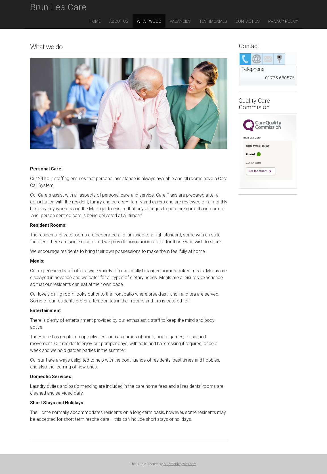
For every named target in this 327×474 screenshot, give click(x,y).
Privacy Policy (283, 21)
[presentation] (245, 58)
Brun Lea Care (58, 7)
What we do (149, 21)
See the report (258, 171)
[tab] (245, 59)
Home (95, 21)
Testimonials (213, 21)
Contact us (248, 21)
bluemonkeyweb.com (180, 464)
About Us (118, 21)
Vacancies (180, 21)
